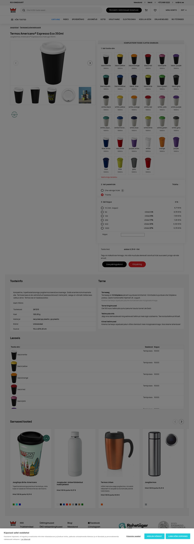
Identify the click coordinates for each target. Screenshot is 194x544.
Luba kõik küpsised (178, 536)
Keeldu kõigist (154, 536)
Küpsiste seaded (133, 536)
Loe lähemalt (25, 539)
